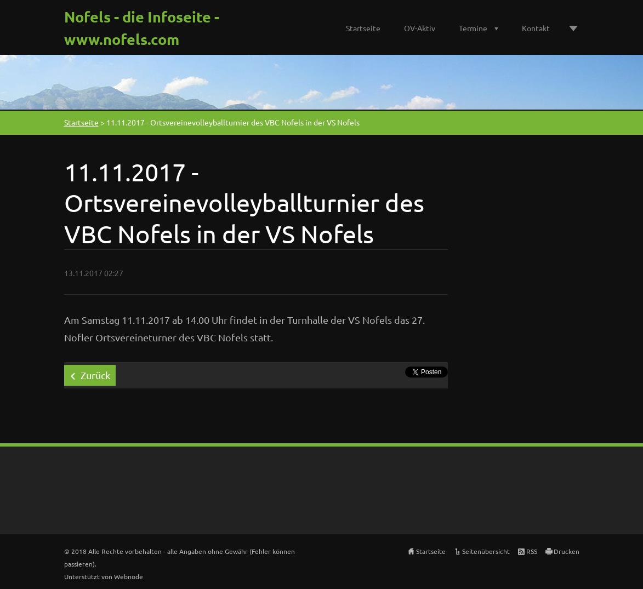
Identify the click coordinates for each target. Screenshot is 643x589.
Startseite (363, 28)
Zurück (95, 375)
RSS (531, 551)
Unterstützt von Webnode (103, 576)
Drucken (566, 551)
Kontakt (536, 28)
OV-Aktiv (419, 28)
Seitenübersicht (486, 551)
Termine (473, 28)
